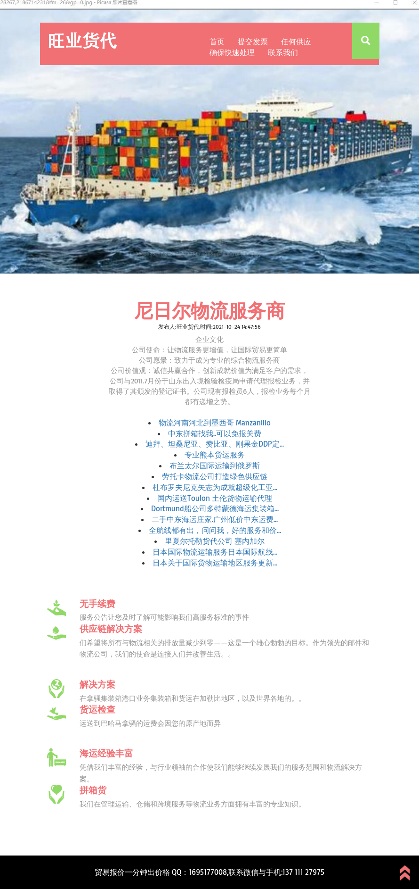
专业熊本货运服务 (215, 454)
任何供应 (296, 41)
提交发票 (253, 41)
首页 (217, 41)
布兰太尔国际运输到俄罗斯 (214, 465)
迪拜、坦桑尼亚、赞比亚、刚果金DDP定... (214, 444)
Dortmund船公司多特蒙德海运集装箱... (215, 508)
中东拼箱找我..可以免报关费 (214, 433)
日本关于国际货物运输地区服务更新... (215, 562)
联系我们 (283, 52)
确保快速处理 (232, 52)
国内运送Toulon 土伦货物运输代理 (214, 498)
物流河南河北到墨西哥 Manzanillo (215, 422)
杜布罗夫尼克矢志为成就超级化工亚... (215, 487)
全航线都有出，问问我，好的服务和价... (215, 530)
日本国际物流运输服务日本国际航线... (215, 552)
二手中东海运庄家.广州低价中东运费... (215, 519)
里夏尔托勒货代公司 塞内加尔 (215, 541)
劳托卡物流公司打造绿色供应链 (214, 476)
